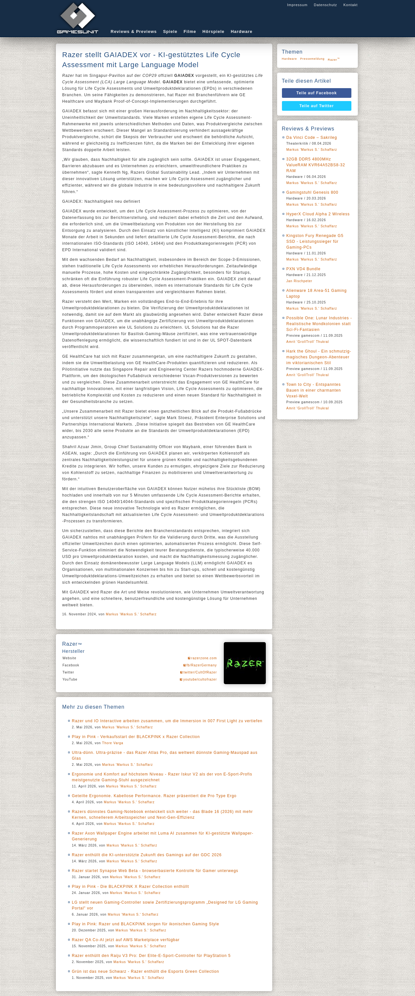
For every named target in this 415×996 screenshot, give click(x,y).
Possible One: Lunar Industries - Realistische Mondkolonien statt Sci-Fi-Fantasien (319, 324)
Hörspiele (213, 31)
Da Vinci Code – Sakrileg (311, 137)
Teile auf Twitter (316, 106)
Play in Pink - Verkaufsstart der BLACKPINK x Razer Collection (136, 736)
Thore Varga (112, 743)
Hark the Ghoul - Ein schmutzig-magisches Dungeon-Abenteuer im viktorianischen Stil (318, 357)
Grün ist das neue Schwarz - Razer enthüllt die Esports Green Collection (145, 971)
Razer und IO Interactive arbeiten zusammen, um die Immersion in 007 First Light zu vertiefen (167, 721)
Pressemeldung (312, 58)
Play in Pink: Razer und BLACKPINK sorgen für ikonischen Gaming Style (145, 924)
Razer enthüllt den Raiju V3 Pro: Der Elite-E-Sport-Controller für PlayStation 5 (151, 955)
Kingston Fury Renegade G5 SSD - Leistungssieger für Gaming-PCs (315, 241)
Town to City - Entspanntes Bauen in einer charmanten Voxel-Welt (313, 390)
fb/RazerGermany (202, 665)
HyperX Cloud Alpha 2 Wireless (318, 214)
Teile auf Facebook (316, 93)
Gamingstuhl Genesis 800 (312, 192)
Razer (334, 59)
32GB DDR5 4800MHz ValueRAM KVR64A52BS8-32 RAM (315, 165)
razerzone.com (204, 658)
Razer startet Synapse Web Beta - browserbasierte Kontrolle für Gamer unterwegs (155, 870)
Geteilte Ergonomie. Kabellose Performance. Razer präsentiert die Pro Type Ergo (154, 796)
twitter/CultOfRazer (200, 672)
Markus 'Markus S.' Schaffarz (131, 614)
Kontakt (350, 5)
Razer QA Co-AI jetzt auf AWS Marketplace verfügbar (126, 940)
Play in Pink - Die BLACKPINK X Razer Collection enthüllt (130, 886)
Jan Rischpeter (299, 281)
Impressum (297, 5)
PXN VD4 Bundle (303, 269)
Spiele (170, 31)
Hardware (241, 31)
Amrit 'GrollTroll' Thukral (307, 342)
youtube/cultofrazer (200, 679)
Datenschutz (325, 5)
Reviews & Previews (134, 31)
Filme (190, 31)
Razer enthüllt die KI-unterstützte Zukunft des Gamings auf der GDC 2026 (147, 855)
